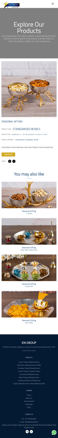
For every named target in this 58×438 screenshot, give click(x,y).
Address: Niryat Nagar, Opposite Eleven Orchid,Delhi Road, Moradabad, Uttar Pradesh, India (29, 426)
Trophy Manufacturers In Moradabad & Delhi (29, 383)
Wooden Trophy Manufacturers (29, 368)
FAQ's (29, 407)
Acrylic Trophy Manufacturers (29, 362)
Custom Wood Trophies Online (29, 371)
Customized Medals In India (29, 374)
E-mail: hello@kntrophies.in (29, 422)
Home (29, 395)
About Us (29, 398)
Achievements (29, 401)
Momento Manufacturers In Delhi (29, 365)
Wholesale (29, 404)
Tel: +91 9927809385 (29, 419)
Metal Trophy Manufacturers (29, 377)
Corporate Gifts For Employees (29, 380)
